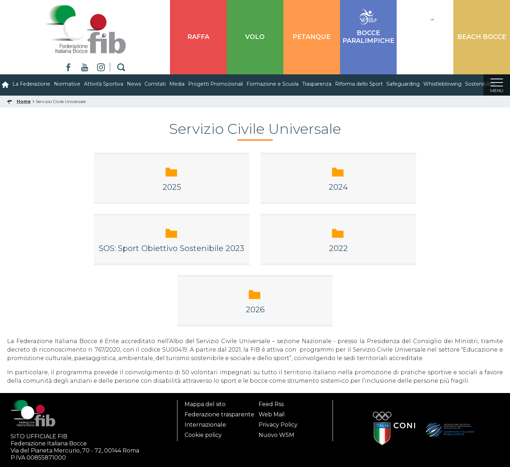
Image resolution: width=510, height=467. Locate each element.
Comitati (155, 84)
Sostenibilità (480, 84)
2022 (338, 248)
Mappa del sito (205, 402)
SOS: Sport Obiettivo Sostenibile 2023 (171, 248)
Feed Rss (271, 402)
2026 (255, 309)
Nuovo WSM (276, 432)
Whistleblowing (442, 84)
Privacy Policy (278, 422)
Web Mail (272, 412)
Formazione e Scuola (272, 84)
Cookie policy (203, 432)
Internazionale (205, 422)
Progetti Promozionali (215, 84)
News (134, 84)
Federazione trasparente (219, 412)
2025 (172, 187)
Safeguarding (403, 84)
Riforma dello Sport (359, 84)
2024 (338, 187)
